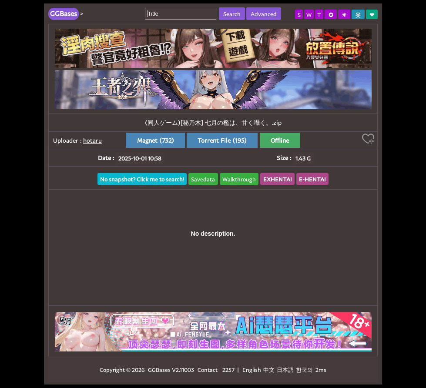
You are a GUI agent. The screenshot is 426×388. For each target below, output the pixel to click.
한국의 (305, 369)
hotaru (92, 140)
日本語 (285, 369)
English (251, 369)
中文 (269, 369)
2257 (228, 369)
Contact (208, 369)
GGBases (159, 369)
